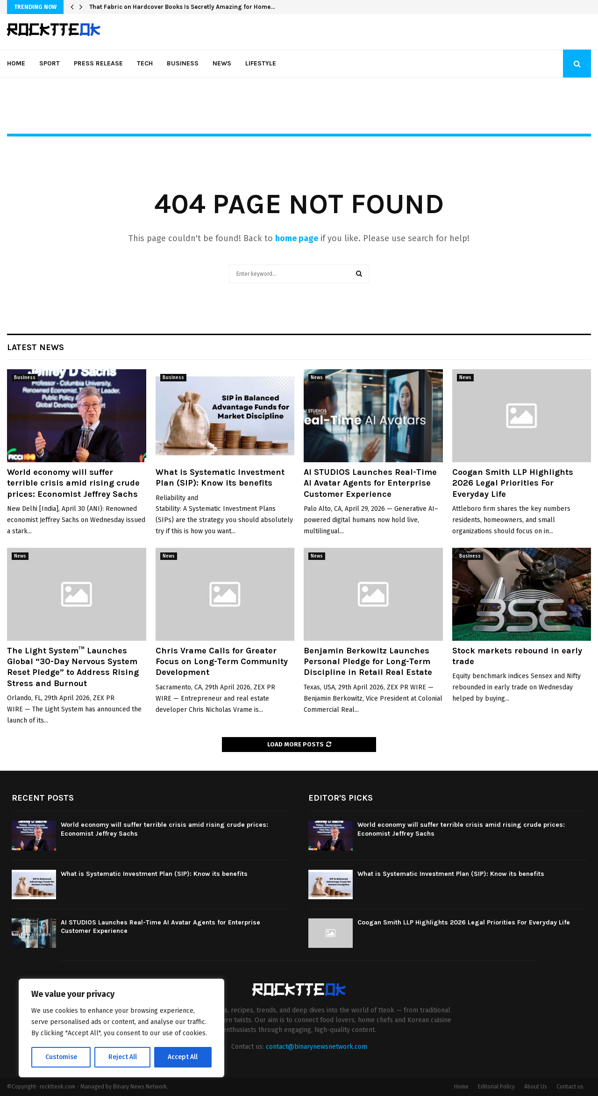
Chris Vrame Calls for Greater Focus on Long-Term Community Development (222, 661)
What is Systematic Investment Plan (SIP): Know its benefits (220, 477)
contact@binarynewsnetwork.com (316, 1047)
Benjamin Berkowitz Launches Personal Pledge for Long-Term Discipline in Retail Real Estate (368, 661)
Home (16, 63)
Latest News (35, 347)
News (222, 63)
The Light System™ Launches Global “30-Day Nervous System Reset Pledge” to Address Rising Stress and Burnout (73, 666)
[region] (121, 1028)
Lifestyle (260, 63)
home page (296, 238)
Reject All (122, 1057)
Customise (61, 1057)
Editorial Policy (496, 1086)
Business (183, 63)
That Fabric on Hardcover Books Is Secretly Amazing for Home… (182, 6)
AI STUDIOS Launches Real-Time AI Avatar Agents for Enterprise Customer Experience (370, 483)
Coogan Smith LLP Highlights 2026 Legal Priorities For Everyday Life (512, 483)
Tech (145, 63)
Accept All (183, 1057)
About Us (535, 1086)
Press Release (98, 63)
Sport (49, 63)
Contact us (570, 1086)
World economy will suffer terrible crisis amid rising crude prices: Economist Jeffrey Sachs (73, 483)
